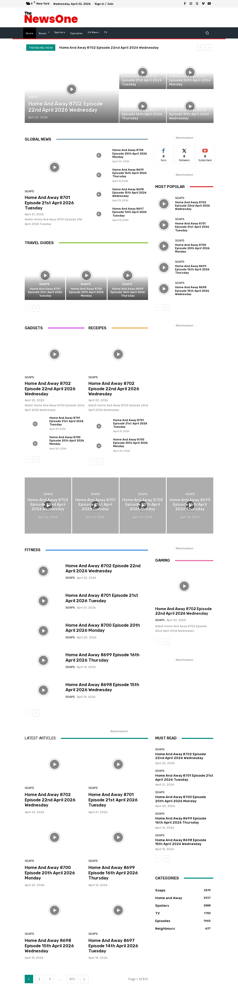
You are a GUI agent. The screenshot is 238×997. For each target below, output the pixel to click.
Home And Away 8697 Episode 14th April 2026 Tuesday (129, 212)
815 (72, 979)
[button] (207, 33)
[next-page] (36, 308)
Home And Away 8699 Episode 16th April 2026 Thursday (129, 173)
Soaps (32, 97)
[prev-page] (28, 308)
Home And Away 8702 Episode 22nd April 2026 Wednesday (108, 47)
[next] (208, 47)
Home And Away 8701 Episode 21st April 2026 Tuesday (49, 202)
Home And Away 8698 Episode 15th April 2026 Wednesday (129, 193)
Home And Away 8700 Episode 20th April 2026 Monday (129, 153)
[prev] (200, 47)
